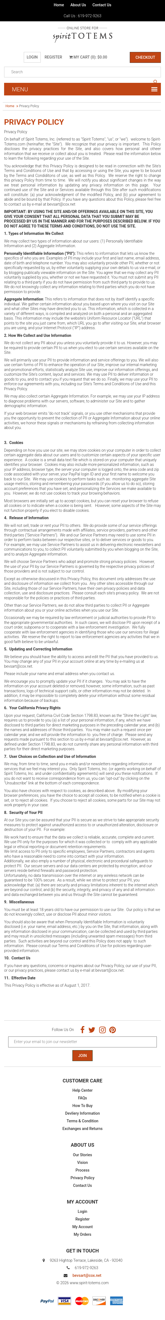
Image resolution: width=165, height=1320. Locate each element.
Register (53, 57)
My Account (82, 1227)
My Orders (83, 1234)
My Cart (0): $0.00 (88, 57)
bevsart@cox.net (86, 1275)
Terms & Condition (82, 1121)
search (155, 82)
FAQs (82, 1098)
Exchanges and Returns (83, 1128)
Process (83, 1170)
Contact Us (101, 5)
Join (82, 1055)
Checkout (145, 57)
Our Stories (82, 1155)
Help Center (82, 1090)
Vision (82, 1162)
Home (59, 5)
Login (32, 57)
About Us (78, 5)
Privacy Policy (82, 1178)
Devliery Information (82, 1113)
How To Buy (82, 1105)
